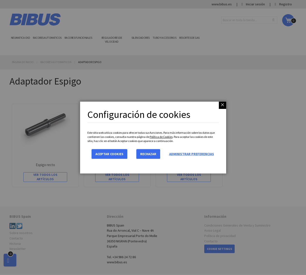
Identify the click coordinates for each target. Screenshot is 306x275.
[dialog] (153, 137)
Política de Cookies (161, 137)
